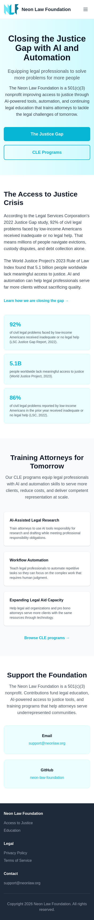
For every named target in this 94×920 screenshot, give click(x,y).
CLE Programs (47, 152)
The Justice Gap (47, 134)
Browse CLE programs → (47, 638)
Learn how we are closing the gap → (36, 301)
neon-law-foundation (47, 778)
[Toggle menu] (85, 9)
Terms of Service (18, 860)
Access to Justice (18, 823)
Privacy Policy (15, 853)
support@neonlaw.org (47, 743)
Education (12, 830)
